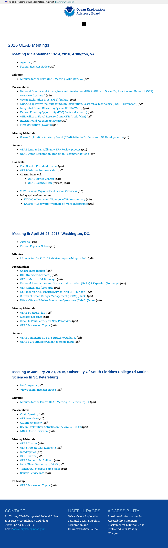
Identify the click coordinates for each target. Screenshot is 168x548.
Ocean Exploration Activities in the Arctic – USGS (51, 427)
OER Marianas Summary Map (38, 170)
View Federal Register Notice (38, 389)
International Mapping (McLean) (40, 120)
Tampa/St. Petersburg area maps (40, 468)
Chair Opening (29, 414)
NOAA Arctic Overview (34, 431)
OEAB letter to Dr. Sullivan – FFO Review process (50, 149)
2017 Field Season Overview (48, 191)
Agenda (25, 62)
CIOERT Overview (31, 422)
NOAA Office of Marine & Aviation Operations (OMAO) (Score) (57, 300)
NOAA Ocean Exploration (83, 516)
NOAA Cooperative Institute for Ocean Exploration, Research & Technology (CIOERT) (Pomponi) (79, 103)
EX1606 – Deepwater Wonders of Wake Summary (55, 199)
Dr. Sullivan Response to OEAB (39, 464)
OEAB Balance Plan (40, 182)
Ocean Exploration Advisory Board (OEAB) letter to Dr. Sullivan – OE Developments (71, 137)
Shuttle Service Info (32, 473)
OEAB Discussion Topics (35, 325)
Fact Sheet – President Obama (38, 166)
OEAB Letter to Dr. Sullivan (36, 460)
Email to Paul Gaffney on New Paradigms (46, 321)
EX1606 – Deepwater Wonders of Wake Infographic (56, 203)
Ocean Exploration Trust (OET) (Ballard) (45, 99)
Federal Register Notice (34, 66)
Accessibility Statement (122, 520)
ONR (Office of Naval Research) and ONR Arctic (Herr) (53, 116)
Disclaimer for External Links (126, 524)
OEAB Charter (28, 443)
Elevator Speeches (31, 316)
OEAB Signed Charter (41, 178)
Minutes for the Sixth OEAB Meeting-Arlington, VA (51, 78)
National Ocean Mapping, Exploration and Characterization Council (84, 525)
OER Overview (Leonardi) (35, 275)
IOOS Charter (28, 456)
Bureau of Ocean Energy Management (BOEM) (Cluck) (53, 296)
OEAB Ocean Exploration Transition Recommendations (54, 153)
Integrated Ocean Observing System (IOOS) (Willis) (51, 108)
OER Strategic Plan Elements (38, 447)
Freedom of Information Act (125, 516)
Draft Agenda (28, 385)
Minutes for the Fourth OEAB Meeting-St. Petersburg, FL (54, 402)
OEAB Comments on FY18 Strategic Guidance (48, 337)
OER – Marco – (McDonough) (38, 279)
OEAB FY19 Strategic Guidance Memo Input (47, 341)
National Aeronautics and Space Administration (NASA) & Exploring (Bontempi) (69, 283)
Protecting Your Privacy (122, 529)
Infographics (28, 452)
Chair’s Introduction (32, 270)
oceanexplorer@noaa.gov (28, 529)
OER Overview (29, 418)
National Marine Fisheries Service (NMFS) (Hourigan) (53, 291)
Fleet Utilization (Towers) (36, 124)
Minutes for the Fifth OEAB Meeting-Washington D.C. (53, 258)
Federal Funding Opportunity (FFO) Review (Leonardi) (53, 112)
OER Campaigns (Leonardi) (36, 287)
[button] (84, 24)
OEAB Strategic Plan (32, 312)
